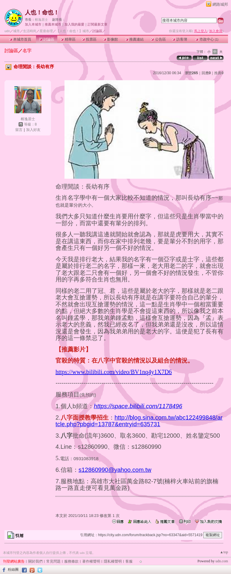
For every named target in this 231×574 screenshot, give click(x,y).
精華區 (68, 39)
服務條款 (71, 561)
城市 (16, 31)
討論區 (46, 39)
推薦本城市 (53, 24)
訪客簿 (179, 39)
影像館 (110, 39)
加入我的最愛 (74, 24)
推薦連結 (134, 39)
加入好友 (33, 130)
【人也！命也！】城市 (72, 31)
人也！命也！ (42, 12)
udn (7, 31)
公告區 (158, 39)
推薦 (219, 73)
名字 (27, 50)
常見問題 (53, 561)
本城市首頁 (20, 39)
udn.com (221, 561)
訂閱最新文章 (97, 24)
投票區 (89, 39)
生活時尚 (29, 31)
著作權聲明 (91, 561)
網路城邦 (220, 4)
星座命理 (46, 31)
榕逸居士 (41, 19)
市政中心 (206, 39)
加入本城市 (33, 24)
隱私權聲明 (113, 561)
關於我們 (35, 561)
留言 (18, 130)
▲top (224, 552)
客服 (129, 561)
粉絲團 (13, 569)
